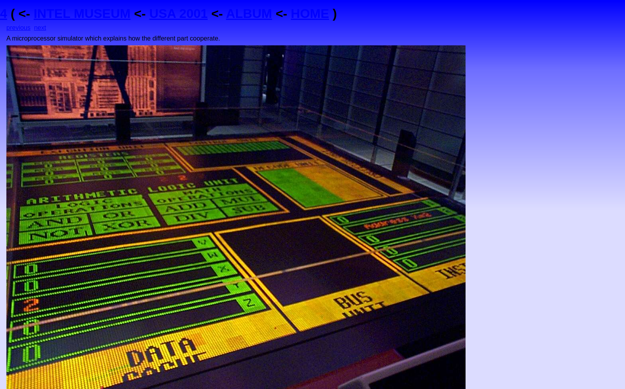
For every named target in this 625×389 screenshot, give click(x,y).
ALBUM (249, 13)
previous (18, 27)
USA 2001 (178, 13)
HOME (310, 13)
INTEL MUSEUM (81, 13)
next (40, 27)
